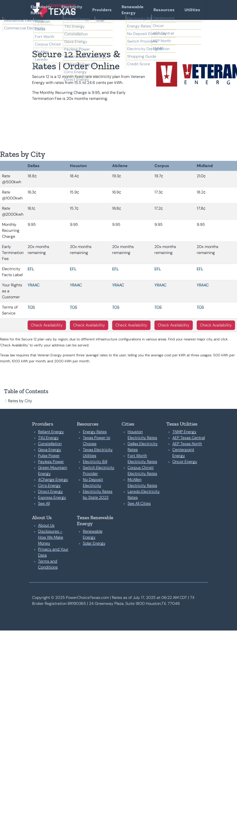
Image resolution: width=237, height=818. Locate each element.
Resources (164, 9)
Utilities (192, 9)
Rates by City (20, 400)
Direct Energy (50, 491)
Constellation (50, 443)
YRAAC (34, 285)
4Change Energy (53, 479)
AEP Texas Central (188, 437)
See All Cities (139, 503)
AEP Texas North (187, 443)
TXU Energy (48, 437)
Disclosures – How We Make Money (50, 537)
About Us (46, 525)
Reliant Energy (51, 431)
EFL (31, 268)
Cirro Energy (49, 485)
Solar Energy (94, 543)
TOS (31, 307)
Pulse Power (49, 455)
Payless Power (51, 461)
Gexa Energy (49, 449)
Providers (102, 9)
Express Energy (52, 497)
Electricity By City (71, 9)
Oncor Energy (184, 461)
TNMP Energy (184, 431)
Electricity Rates (41, 9)
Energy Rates (95, 431)
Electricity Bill (95, 461)
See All (44, 503)
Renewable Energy (132, 9)
